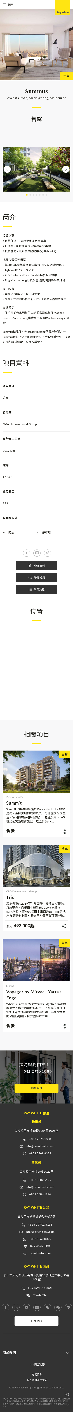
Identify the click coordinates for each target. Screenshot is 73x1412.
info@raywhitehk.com (40, 1146)
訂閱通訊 (36, 1320)
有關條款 (37, 1374)
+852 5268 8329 (40, 1153)
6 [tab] (43, 195)
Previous (7, 169)
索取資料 (36, 566)
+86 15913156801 (40, 1287)
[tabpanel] (36, 169)
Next (65, 169)
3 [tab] (33, 195)
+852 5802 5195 (40, 1180)
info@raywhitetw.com (40, 1231)
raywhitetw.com (40, 1253)
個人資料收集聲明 (37, 1380)
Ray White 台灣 (40, 1246)
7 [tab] (46, 195)
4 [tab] (36, 195)
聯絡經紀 (36, 578)
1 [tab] (27, 195)
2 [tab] (30, 195)
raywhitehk (40, 1294)
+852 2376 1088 (36, 1071)
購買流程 (37, 589)
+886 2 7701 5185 (40, 1224)
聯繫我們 (36, 1088)
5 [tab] (40, 195)
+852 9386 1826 (40, 1194)
